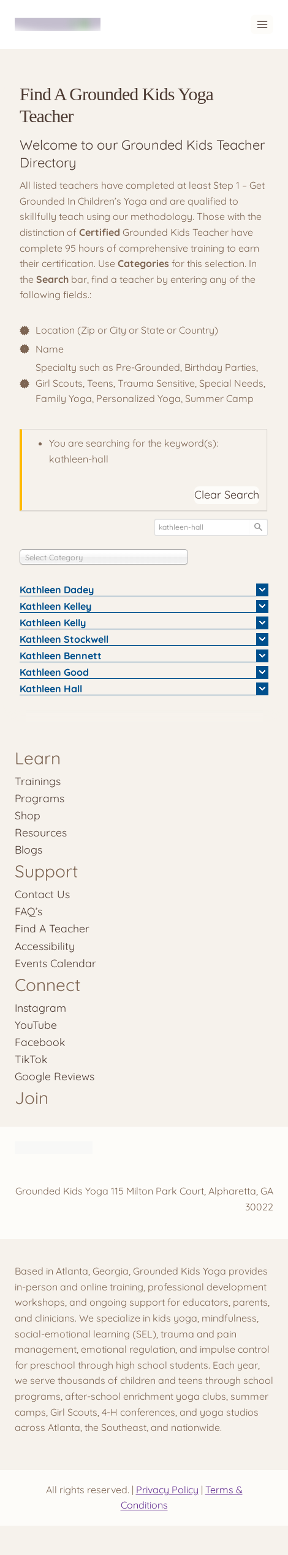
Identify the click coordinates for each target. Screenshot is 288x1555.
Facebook (40, 1041)
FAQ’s (28, 911)
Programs (39, 798)
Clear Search (226, 495)
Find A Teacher (52, 928)
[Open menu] (262, 24)
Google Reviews (54, 1076)
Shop (27, 815)
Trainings (38, 781)
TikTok (31, 1059)
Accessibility (45, 946)
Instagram (40, 1007)
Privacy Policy (167, 1490)
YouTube (36, 1024)
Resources (41, 832)
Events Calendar (55, 963)
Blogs (28, 849)
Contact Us (42, 894)
